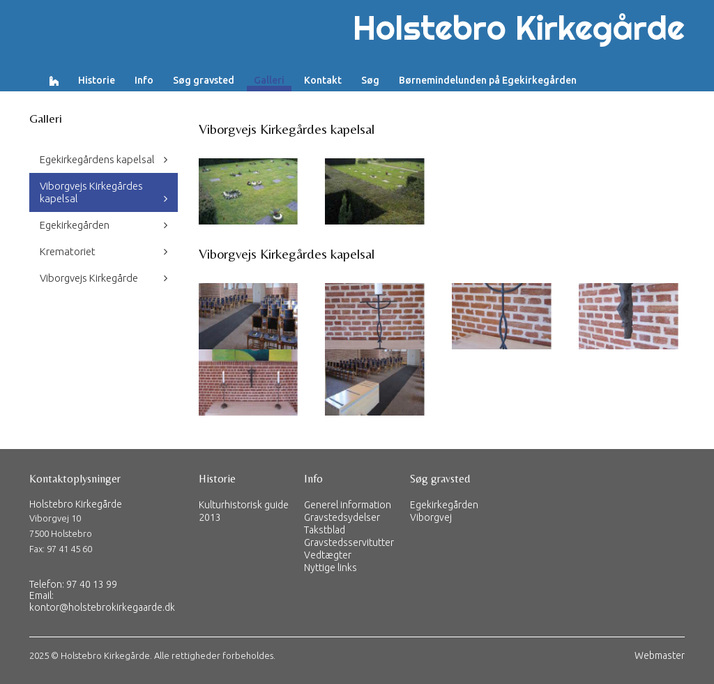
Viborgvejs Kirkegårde (89, 278)
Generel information (347, 504)
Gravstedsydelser (342, 517)
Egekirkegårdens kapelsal (97, 159)
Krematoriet (68, 251)
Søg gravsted (203, 80)
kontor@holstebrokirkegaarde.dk (102, 607)
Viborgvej (431, 517)
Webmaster (660, 655)
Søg (370, 80)
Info (144, 80)
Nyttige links (330, 567)
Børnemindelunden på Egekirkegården (488, 80)
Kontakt (323, 80)
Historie (96, 80)
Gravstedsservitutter (349, 542)
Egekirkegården (74, 225)
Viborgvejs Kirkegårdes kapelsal (91, 192)
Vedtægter (327, 555)
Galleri (269, 80)
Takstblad (324, 529)
